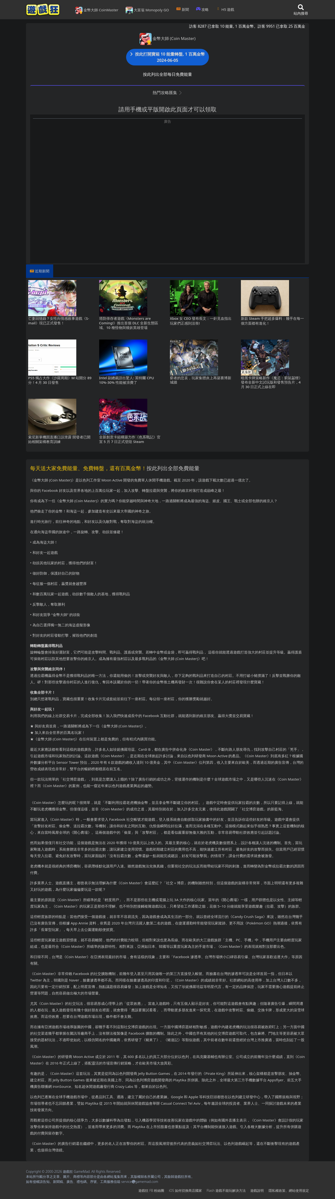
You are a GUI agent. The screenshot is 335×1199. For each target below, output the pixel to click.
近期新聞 (42, 271)
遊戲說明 (257, 1190)
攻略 (202, 9)
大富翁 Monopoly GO (147, 10)
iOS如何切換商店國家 (185, 1190)
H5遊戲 (225, 9)
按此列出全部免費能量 (173, 468)
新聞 (182, 9)
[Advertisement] (167, 158)
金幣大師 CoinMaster (96, 10)
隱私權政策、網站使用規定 (289, 1190)
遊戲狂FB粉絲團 (151, 1190)
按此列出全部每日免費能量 (167, 74)
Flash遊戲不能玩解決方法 (226, 1190)
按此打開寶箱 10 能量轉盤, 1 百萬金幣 (167, 57)
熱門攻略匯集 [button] (167, 92)
